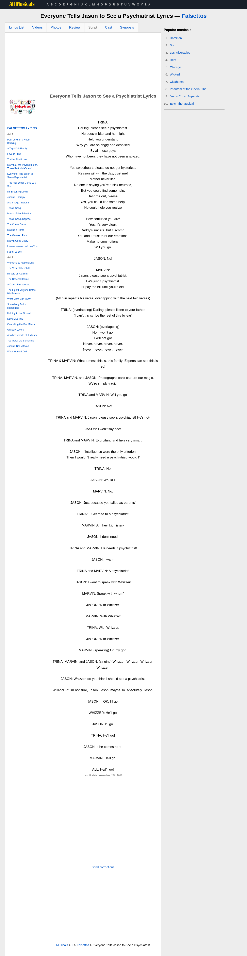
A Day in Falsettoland (18, 284)
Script (92, 27)
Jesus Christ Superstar (185, 96)
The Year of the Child (18, 268)
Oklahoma (177, 81)
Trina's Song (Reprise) (19, 219)
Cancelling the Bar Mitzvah (21, 324)
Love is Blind (14, 154)
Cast (108, 27)
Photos (56, 27)
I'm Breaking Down (17, 191)
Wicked (175, 74)
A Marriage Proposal (18, 202)
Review (75, 27)
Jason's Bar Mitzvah (18, 346)
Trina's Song (14, 208)
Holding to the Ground (19, 313)
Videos (37, 27)
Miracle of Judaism (17, 273)
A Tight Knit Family (17, 148)
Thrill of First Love (17, 159)
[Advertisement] (83, 63)
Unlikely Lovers (15, 329)
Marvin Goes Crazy (17, 240)
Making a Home (15, 230)
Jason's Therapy (16, 197)
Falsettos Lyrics (22, 128)
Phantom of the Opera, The (188, 89)
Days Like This (15, 318)
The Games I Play (17, 235)
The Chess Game (16, 224)
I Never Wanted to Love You (22, 246)
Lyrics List (16, 27)
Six (172, 45)
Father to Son (14, 251)
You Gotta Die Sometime (20, 340)
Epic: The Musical (182, 103)
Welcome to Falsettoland (20, 262)
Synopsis (127, 27)
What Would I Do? (17, 351)
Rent (173, 60)
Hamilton (176, 38)
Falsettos (194, 16)
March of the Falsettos (19, 213)
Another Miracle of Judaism (22, 335)
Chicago (175, 67)
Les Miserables (180, 52)
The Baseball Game (18, 279)
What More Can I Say (19, 299)
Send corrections (103, 867)
